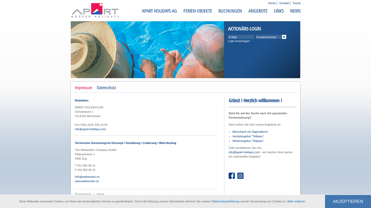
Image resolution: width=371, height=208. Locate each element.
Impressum (83, 87)
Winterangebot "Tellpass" (248, 140)
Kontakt (284, 3)
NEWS (295, 11)
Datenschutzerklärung (225, 201)
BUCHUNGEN (230, 11)
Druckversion (83, 194)
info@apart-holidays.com (90, 129)
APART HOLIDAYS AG (159, 11)
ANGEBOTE (258, 11)
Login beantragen (239, 41)
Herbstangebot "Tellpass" (248, 136)
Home (272, 3)
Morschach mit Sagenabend (250, 131)
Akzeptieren (348, 201)
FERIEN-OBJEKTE (197, 11)
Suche (297, 3)
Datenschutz (106, 87)
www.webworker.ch (87, 181)
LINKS (279, 11)
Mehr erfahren (296, 201)
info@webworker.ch (87, 176)
